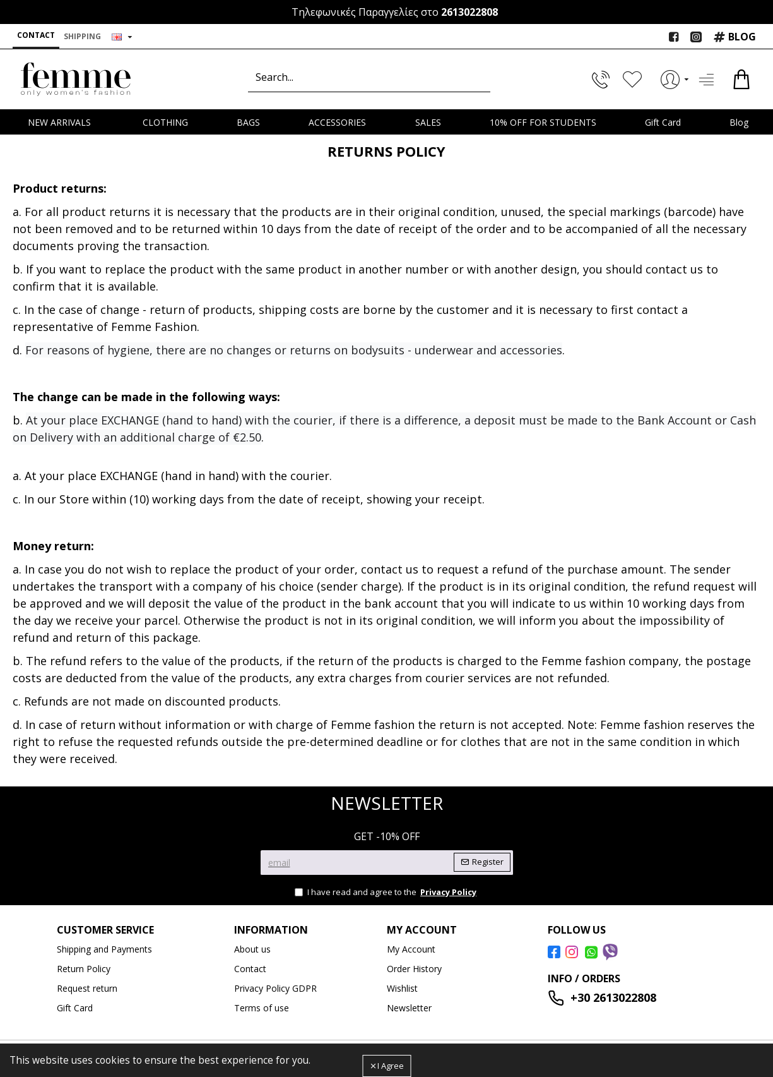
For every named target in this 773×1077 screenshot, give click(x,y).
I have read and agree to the (386, 892)
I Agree (390, 1065)
